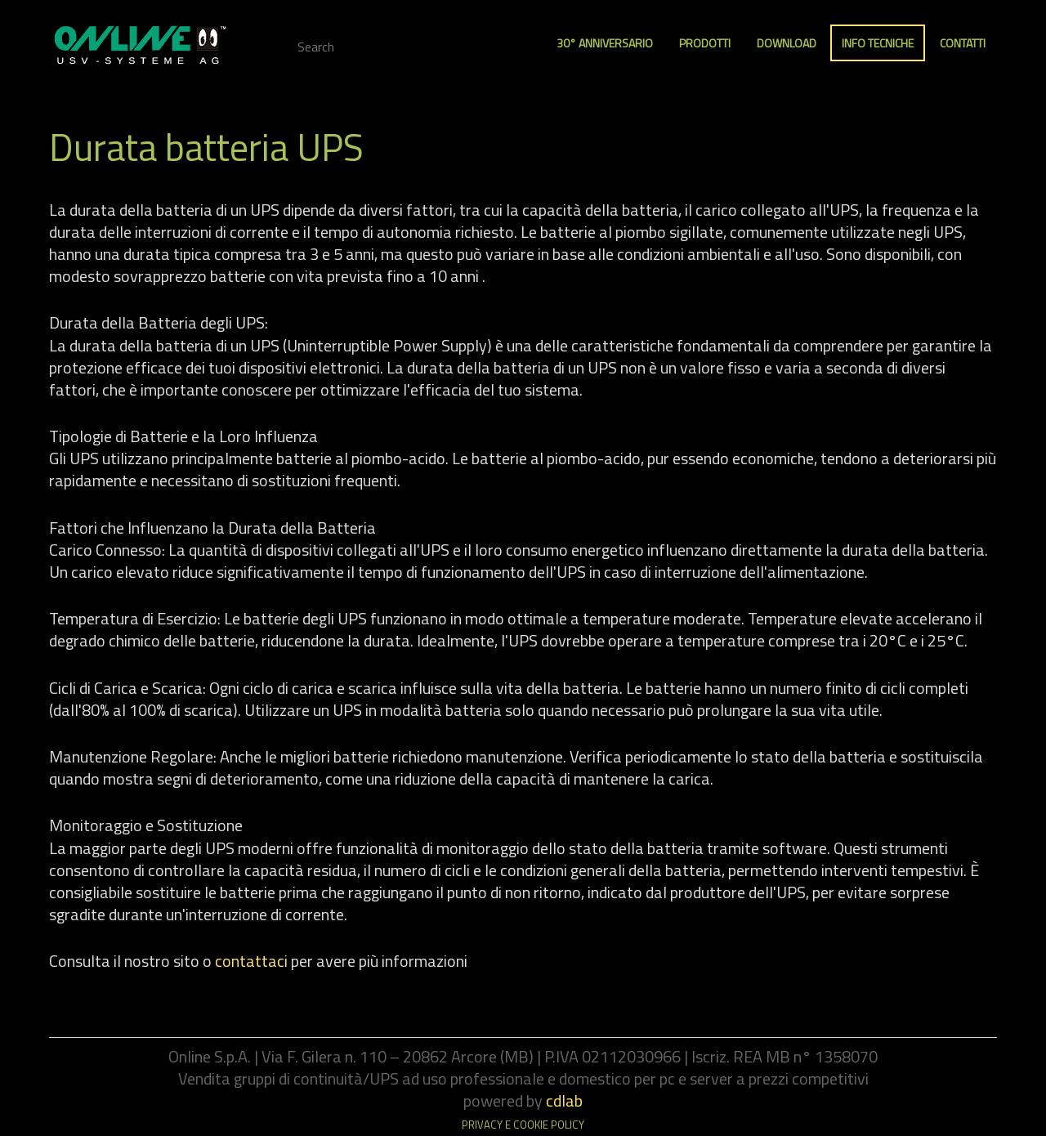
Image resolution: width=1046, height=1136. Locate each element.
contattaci (251, 960)
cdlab (564, 1100)
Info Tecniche (878, 42)
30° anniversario (605, 42)
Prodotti (705, 42)
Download (786, 42)
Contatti (963, 42)
